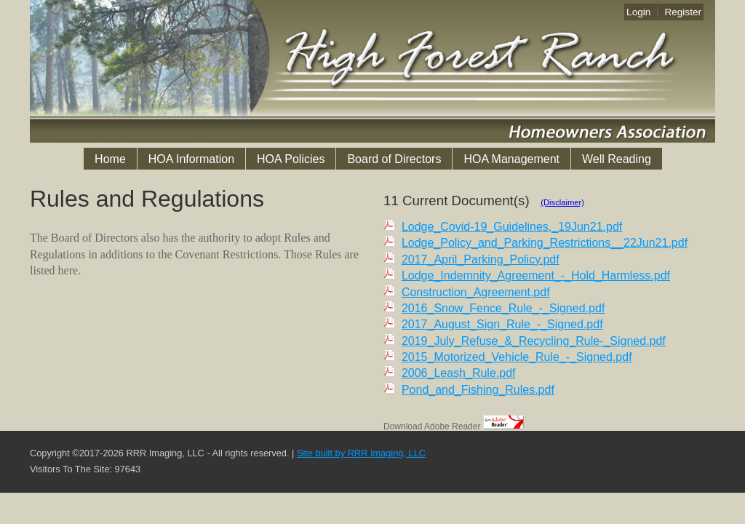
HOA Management (511, 159)
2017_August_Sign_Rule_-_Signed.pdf (502, 324)
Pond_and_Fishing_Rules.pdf (478, 390)
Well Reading (616, 159)
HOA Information (191, 159)
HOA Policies (290, 159)
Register (682, 12)
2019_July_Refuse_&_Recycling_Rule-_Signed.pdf (534, 341)
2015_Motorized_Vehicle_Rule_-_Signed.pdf (517, 357)
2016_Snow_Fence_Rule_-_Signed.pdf (503, 308)
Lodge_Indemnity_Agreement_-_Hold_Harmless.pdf (536, 275)
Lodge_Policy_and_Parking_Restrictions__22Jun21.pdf (545, 243)
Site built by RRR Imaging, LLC (361, 453)
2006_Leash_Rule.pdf (459, 373)
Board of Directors (394, 159)
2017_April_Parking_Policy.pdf (480, 259)
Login (638, 12)
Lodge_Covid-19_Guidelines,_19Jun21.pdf (512, 227)
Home (110, 159)
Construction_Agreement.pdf (476, 292)
